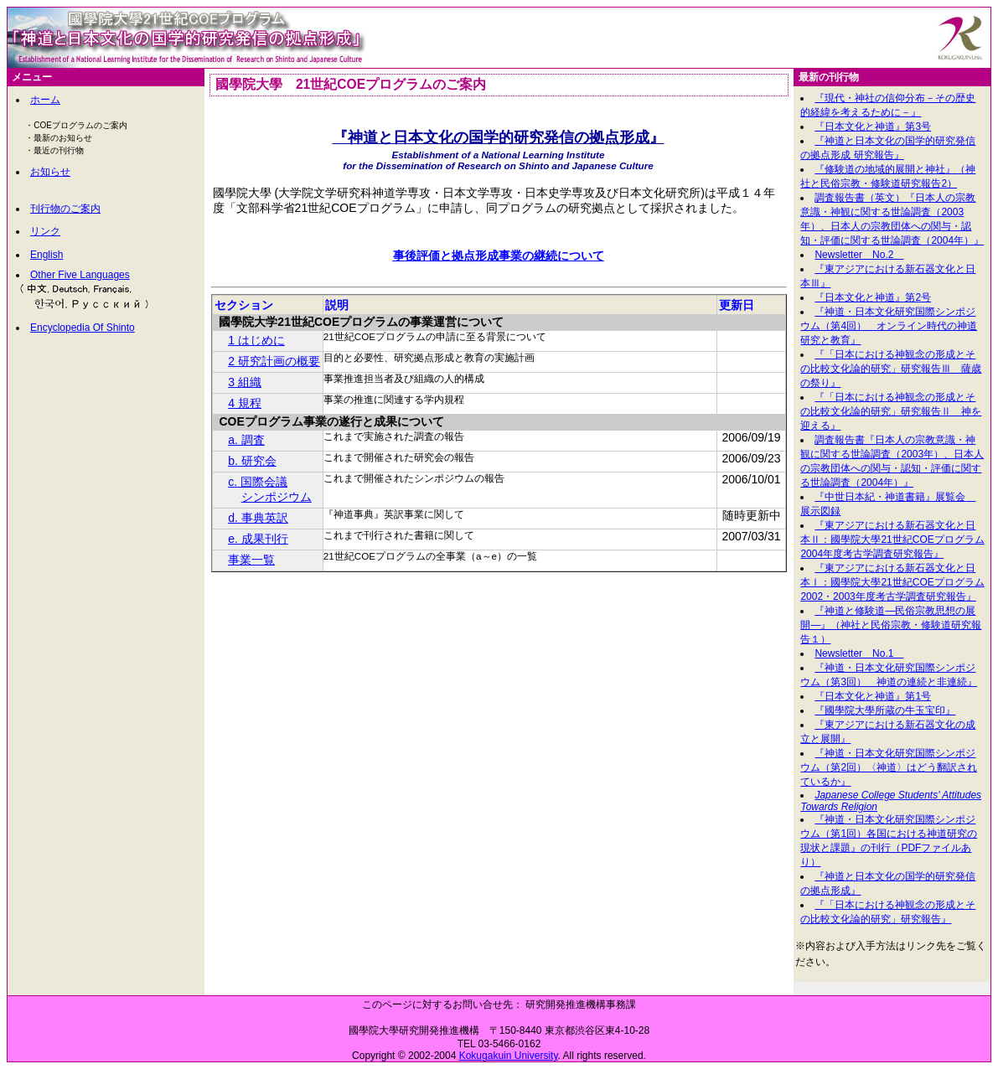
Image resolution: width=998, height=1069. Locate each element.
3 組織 (244, 382)
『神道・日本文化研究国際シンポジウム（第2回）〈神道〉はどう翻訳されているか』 (888, 767)
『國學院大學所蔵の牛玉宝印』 (884, 710)
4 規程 (244, 403)
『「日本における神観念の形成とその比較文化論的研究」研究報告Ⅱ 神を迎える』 (890, 411)
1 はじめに (256, 340)
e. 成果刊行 (258, 538)
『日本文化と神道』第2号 (872, 297)
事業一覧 (251, 559)
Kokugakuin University (508, 1055)
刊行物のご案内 (65, 208)
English (46, 255)
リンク (45, 231)
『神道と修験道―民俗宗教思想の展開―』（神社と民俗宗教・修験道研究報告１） (890, 625)
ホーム (45, 100)
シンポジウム (276, 497)
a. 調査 (246, 440)
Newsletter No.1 (858, 653)
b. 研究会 (252, 460)
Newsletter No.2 (858, 255)
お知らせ (50, 172)
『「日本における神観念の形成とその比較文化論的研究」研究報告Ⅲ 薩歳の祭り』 (890, 369)
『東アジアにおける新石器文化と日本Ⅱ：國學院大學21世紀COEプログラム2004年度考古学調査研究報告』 (892, 539)
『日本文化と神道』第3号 (872, 126)
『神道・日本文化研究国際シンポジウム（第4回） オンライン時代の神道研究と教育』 (888, 326)
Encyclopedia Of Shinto (82, 327)
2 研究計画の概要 (274, 361)
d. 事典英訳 (258, 517)
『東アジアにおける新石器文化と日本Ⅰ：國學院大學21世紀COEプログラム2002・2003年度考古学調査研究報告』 (892, 582)
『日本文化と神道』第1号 (872, 696)
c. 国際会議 (257, 481)
